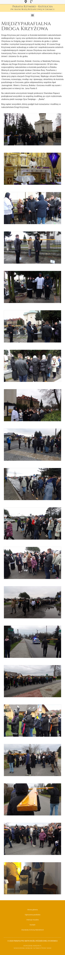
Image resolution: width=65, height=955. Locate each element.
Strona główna (32, 910)
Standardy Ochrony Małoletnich (32, 930)
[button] (32, 15)
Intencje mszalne (32, 920)
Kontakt (32, 925)
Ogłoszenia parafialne (32, 915)
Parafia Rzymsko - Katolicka (32, 8)
